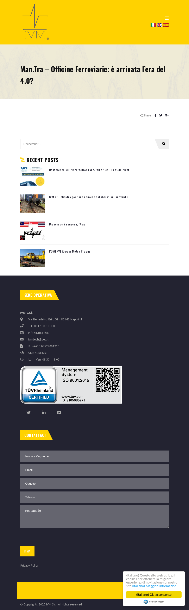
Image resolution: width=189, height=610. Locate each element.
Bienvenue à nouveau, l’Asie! (67, 224)
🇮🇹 (153, 25)
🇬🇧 (159, 25)
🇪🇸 (166, 25)
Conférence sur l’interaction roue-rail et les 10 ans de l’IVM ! (90, 170)
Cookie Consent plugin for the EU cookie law (154, 601)
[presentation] (50, 538)
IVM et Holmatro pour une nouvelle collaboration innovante (88, 197)
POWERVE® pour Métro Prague (70, 251)
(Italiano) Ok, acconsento (154, 594)
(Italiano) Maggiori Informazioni (154, 586)
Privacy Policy (29, 565)
